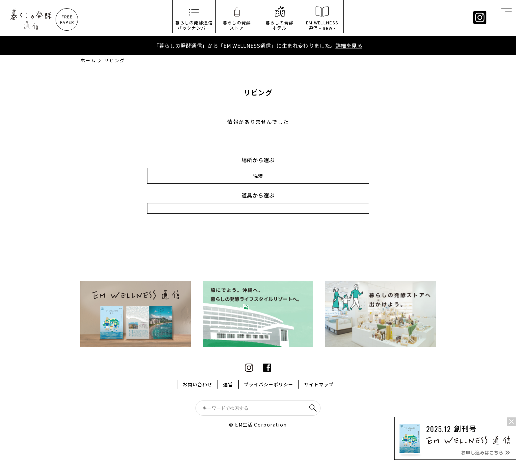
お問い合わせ (197, 384)
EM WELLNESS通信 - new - (322, 25)
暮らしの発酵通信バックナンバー (194, 25)
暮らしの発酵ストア (237, 25)
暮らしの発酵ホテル (280, 25)
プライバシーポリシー (268, 384)
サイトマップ (319, 384)
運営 (228, 384)
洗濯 (258, 176)
